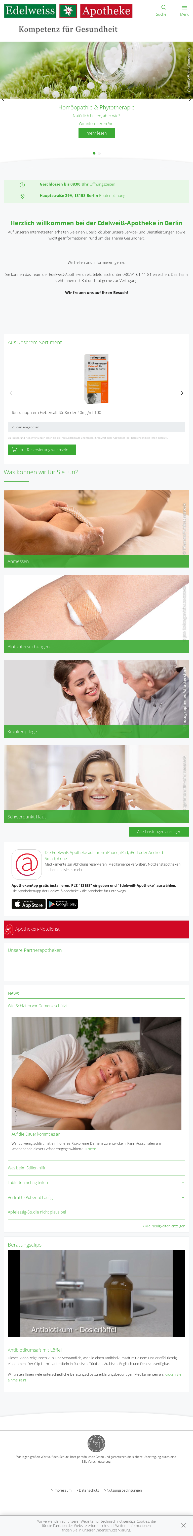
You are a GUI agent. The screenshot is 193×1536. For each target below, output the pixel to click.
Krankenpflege (22, 731)
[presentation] (3, 99)
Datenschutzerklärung (113, 1530)
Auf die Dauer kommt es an (36, 1134)
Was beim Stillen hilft (26, 1168)
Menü (184, 11)
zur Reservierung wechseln (40, 450)
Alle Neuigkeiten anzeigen (165, 1226)
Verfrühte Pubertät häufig (30, 1197)
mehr (92, 1148)
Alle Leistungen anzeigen (159, 831)
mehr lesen (97, 133)
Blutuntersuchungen (29, 646)
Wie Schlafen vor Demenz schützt (37, 1006)
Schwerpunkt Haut (27, 817)
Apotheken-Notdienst (32, 929)
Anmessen (18, 561)
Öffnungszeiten (102, 184)
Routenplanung (112, 195)
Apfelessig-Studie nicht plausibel (37, 1212)
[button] (94, 153)
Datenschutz (89, 1490)
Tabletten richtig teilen (28, 1182)
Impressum (62, 1490)
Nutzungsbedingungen (124, 1490)
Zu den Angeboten (25, 427)
